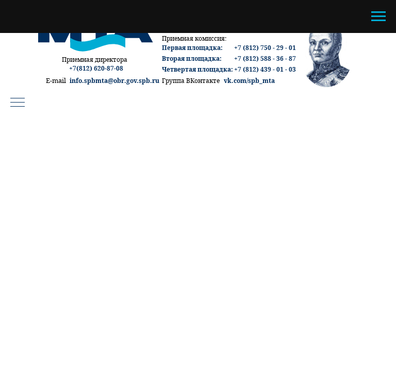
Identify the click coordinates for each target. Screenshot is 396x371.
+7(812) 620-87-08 (96, 68)
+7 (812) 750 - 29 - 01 (265, 47)
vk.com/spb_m (246, 80)
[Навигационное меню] (378, 16)
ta (272, 80)
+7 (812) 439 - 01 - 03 (265, 69)
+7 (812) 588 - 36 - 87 (265, 58)
